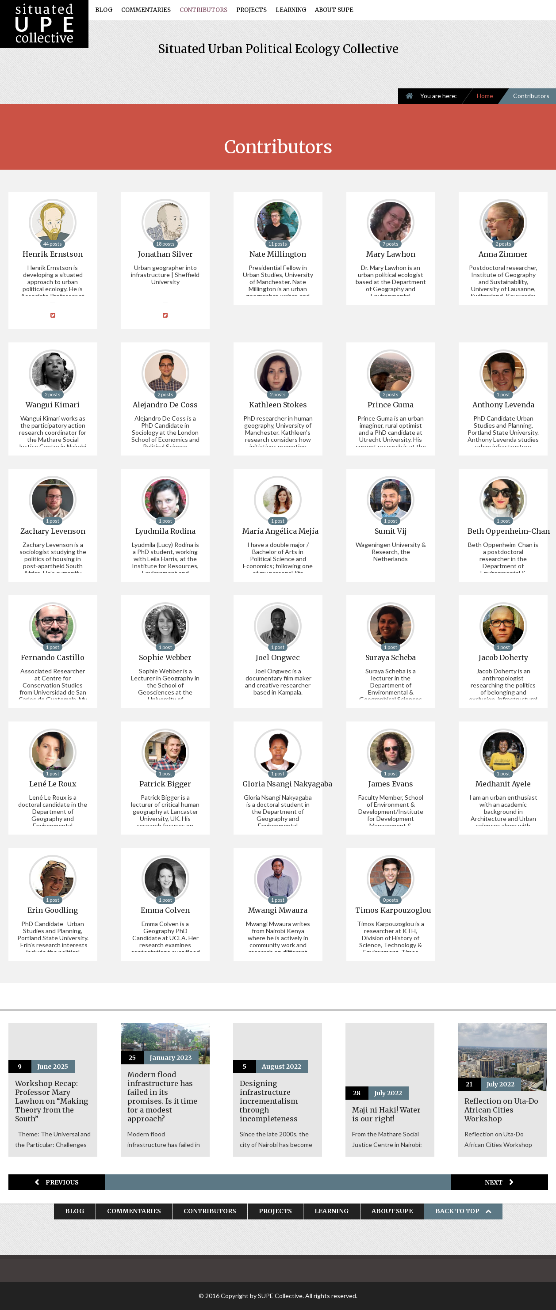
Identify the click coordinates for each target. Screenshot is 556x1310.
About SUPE (334, 10)
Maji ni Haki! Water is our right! (386, 1114)
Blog (103, 10)
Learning (291, 10)
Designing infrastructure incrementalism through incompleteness (269, 1101)
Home (485, 95)
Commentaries (146, 10)
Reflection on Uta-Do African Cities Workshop (501, 1110)
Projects (251, 10)
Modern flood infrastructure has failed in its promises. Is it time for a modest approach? (162, 1096)
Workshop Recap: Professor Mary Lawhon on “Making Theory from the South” (51, 1101)
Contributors (203, 10)
